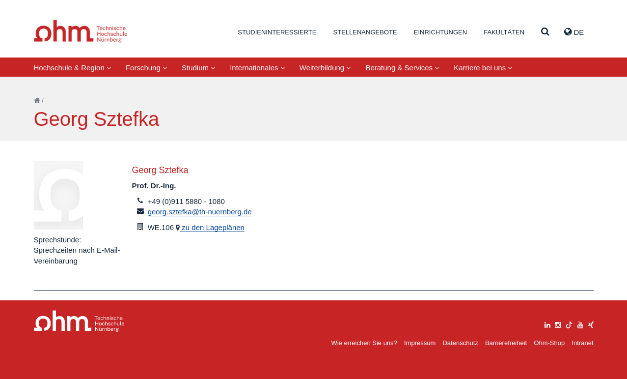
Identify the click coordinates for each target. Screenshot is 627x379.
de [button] (574, 32)
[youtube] (580, 324)
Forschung (146, 67)
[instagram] (558, 324)
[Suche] (545, 32)
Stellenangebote (365, 32)
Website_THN (81, 31)
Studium (198, 67)
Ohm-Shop (549, 343)
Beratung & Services (402, 67)
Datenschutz (460, 343)
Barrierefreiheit (506, 343)
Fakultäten (504, 32)
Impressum (420, 343)
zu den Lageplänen (212, 227)
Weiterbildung (325, 67)
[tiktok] (569, 324)
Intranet (582, 343)
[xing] (591, 324)
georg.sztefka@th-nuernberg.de (200, 211)
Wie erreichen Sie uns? (364, 343)
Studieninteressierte (277, 32)
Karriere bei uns (483, 67)
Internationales (257, 67)
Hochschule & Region (72, 67)
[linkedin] (547, 324)
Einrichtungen (440, 32)
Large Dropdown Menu (79, 321)
